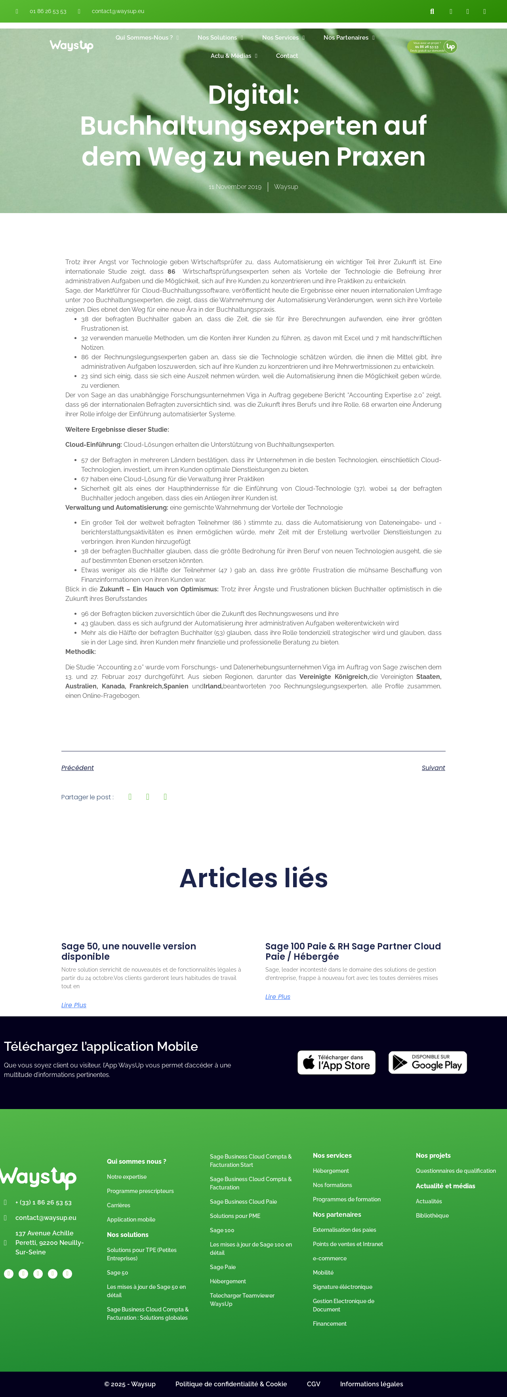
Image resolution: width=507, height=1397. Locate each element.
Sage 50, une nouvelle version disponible (128, 951)
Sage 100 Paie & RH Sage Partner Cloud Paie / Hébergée (353, 951)
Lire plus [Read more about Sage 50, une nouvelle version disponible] (73, 1005)
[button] (432, 11)
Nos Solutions (220, 38)
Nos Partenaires (349, 38)
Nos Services (283, 38)
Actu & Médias (234, 56)
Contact (287, 55)
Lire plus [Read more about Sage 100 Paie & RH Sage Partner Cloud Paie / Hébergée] (277, 997)
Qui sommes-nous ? (147, 38)
